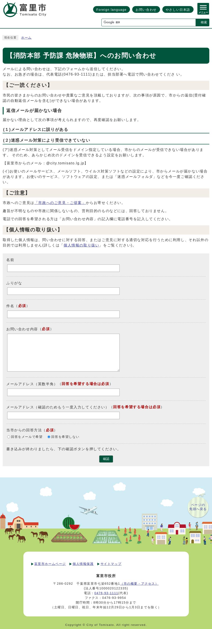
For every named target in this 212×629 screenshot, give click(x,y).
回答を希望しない (65, 437)
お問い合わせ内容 (22, 329)
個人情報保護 (83, 564)
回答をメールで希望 (26, 437)
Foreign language (111, 9)
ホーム (26, 37)
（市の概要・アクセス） (139, 583)
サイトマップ (111, 564)
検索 (204, 22)
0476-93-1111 (106, 593)
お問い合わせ (146, 9)
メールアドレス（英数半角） (32, 384)
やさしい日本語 (178, 9)
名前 (10, 260)
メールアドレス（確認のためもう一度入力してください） (57, 407)
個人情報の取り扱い (81, 245)
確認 (106, 459)
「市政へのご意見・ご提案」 (60, 203)
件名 (10, 306)
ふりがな (14, 283)
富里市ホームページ (50, 564)
